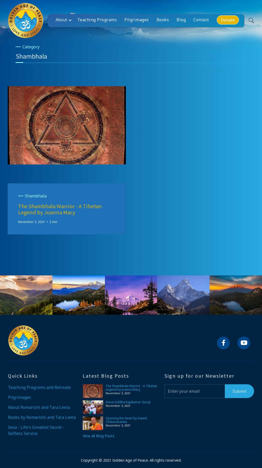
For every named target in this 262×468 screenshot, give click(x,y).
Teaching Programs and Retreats (39, 391)
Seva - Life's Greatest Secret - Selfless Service (36, 434)
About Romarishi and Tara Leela (39, 411)
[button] (65, 20)
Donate (228, 20)
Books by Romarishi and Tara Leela (42, 421)
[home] (25, 20)
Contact (201, 20)
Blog (181, 20)
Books (163, 20)
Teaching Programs (97, 20)
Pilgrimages (136, 20)
